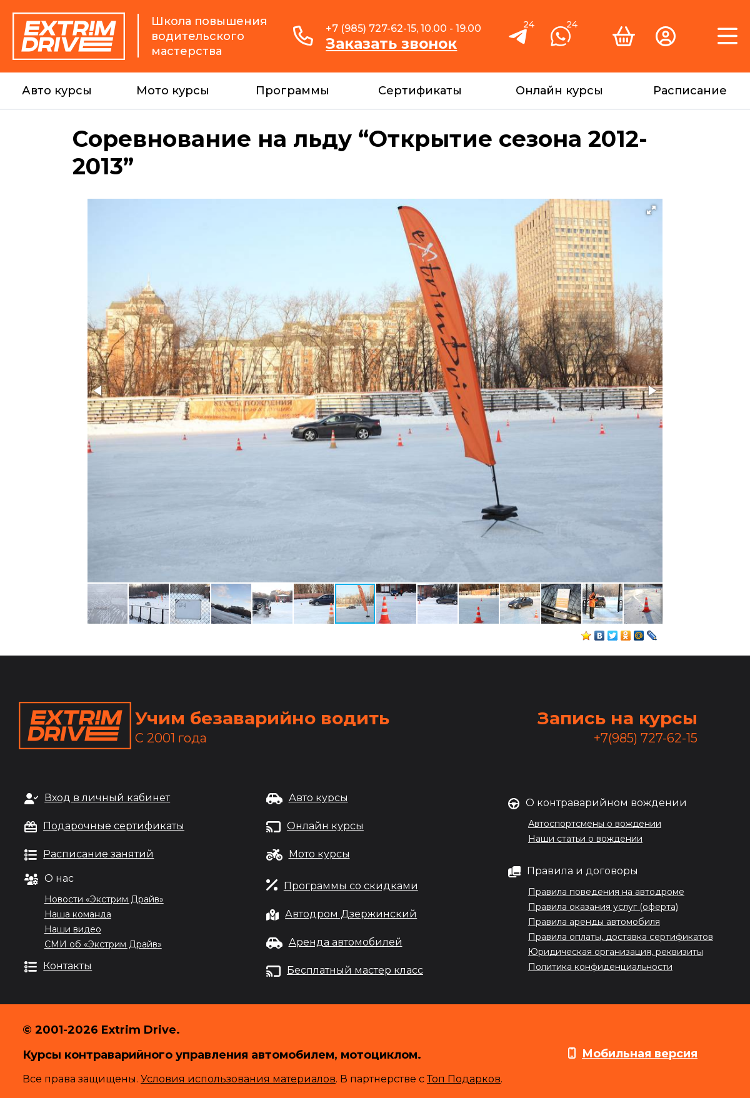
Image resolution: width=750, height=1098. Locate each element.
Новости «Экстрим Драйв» (104, 899)
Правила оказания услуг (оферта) (603, 906)
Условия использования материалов (238, 1079)
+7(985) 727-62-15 (646, 738)
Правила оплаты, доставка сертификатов (620, 936)
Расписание (690, 90)
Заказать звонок (391, 43)
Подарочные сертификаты (113, 826)
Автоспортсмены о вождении (594, 823)
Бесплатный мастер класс (355, 970)
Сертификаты (420, 90)
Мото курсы (172, 90)
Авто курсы (57, 90)
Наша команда (77, 914)
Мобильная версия (640, 1054)
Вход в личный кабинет (107, 798)
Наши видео (72, 929)
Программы (292, 90)
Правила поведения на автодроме (606, 891)
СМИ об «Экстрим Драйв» (103, 944)
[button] (651, 210)
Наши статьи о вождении (585, 838)
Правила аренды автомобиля (594, 921)
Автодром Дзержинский (351, 914)
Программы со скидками (351, 886)
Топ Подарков (464, 1079)
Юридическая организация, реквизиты (615, 951)
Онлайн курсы (559, 90)
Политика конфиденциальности (600, 966)
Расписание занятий (98, 854)
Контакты (67, 966)
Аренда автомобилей (345, 942)
